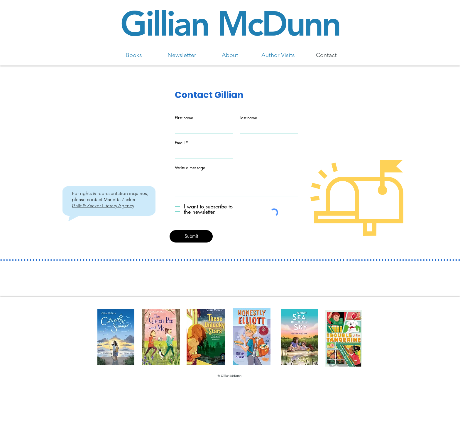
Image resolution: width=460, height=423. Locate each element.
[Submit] (191, 236)
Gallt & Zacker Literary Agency (103, 205)
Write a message (190, 168)
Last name (248, 118)
